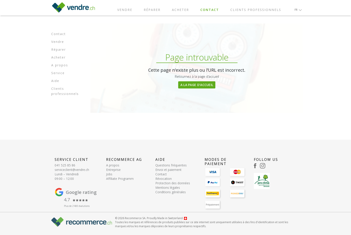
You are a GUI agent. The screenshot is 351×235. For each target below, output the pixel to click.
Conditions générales (170, 192)
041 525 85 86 (65, 165)
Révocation (163, 178)
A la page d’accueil (196, 85)
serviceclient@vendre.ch (72, 170)
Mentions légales (167, 187)
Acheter (180, 10)
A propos (59, 65)
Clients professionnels (255, 10)
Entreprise (113, 170)
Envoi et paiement (168, 170)
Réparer (152, 10)
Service (58, 73)
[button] (298, 9)
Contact (209, 10)
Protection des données (172, 183)
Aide (55, 81)
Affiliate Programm (120, 178)
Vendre (124, 10)
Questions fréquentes (171, 165)
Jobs (109, 174)
